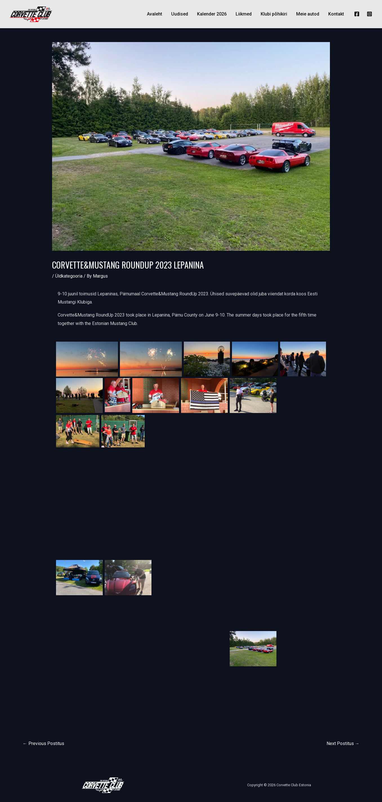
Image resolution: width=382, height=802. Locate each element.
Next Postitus (343, 743)
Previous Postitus (43, 743)
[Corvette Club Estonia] (31, 13)
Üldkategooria (68, 276)
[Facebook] (356, 14)
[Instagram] (369, 14)
